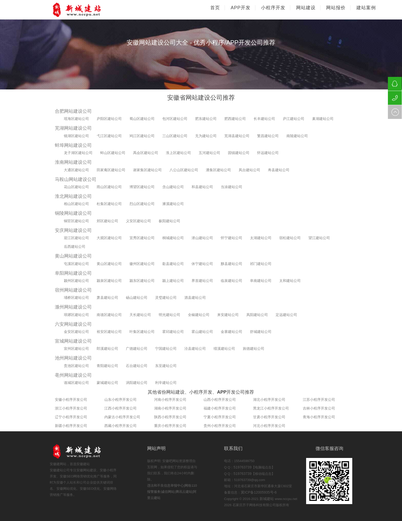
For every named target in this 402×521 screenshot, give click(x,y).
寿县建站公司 (278, 170)
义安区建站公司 (138, 221)
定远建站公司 (286, 315)
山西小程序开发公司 (220, 399)
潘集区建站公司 (218, 170)
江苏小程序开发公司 (319, 399)
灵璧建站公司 (166, 297)
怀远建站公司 (268, 153)
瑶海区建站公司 (76, 119)
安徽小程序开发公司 (71, 399)
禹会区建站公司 (145, 153)
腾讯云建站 (184, 492)
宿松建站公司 (290, 238)
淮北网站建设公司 (73, 196)
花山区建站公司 (76, 187)
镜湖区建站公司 (76, 136)
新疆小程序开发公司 (71, 426)
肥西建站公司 (235, 119)
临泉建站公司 (231, 281)
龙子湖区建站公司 (78, 153)
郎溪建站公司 (107, 348)
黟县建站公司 (231, 264)
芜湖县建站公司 (236, 136)
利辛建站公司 (166, 383)
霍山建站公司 (202, 332)
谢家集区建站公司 (147, 170)
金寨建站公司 (231, 332)
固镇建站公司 (238, 153)
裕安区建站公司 (109, 332)
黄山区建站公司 (109, 264)
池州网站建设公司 (73, 358)
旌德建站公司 (253, 348)
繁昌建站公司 (268, 136)
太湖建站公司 (261, 238)
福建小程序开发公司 (220, 408)
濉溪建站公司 (173, 204)
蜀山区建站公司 (142, 119)
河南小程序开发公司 (170, 399)
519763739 (243, 467)
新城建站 (266, 499)
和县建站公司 (202, 187)
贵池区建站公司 (76, 366)
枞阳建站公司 (169, 221)
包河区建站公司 (174, 119)
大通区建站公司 (76, 170)
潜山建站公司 (202, 238)
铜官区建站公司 (76, 221)
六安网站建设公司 (73, 324)
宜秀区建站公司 (142, 238)
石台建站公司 (136, 366)
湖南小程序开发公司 (170, 408)
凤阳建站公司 (257, 315)
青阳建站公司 (107, 366)
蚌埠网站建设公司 (73, 145)
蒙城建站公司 (107, 383)
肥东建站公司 (206, 119)
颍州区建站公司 (76, 281)
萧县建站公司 (107, 297)
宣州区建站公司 (76, 348)
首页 (215, 7)
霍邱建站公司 (173, 332)
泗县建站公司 (195, 297)
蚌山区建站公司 (112, 153)
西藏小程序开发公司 (120, 426)
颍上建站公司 (173, 281)
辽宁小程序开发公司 (71, 417)
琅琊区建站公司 (76, 315)
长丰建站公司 (264, 119)
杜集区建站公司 (109, 204)
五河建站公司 (209, 153)
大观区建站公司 (109, 238)
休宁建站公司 (202, 264)
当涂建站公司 (231, 187)
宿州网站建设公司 (73, 290)
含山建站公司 (173, 187)
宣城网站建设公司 (73, 341)
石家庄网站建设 (86, 10)
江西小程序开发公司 (120, 408)
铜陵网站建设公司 (73, 213)
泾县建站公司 (195, 348)
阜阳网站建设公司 (73, 273)
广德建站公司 (136, 348)
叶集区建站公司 (142, 332)
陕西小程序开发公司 (170, 417)
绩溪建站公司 (224, 348)
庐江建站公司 (293, 119)
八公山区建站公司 (183, 170)
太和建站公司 (290, 281)
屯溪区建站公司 (76, 264)
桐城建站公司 (173, 238)
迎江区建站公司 (76, 238)
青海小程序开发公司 (319, 417)
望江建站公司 (319, 238)
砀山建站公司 (136, 297)
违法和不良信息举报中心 (165, 485)
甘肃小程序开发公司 (269, 417)
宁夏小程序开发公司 (220, 417)
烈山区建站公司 (142, 204)
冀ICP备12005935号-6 (259, 492)
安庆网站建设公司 (73, 230)
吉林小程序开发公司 (319, 408)
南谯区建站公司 (109, 315)
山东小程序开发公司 (120, 399)
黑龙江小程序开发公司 (271, 408)
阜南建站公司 (261, 281)
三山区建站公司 (174, 136)
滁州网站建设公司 (73, 307)
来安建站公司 (228, 315)
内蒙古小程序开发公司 (122, 417)
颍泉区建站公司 (109, 281)
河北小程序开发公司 (269, 426)
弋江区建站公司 (109, 136)
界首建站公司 (202, 281)
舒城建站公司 (261, 332)
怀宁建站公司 (231, 238)
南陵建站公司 (297, 136)
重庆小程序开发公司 (170, 426)
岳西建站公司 (74, 246)
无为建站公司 (206, 136)
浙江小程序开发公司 (71, 408)
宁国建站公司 (166, 348)
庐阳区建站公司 (109, 119)
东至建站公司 (166, 366)
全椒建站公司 (198, 315)
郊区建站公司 (107, 221)
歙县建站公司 (173, 264)
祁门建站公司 (261, 264)
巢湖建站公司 (323, 119)
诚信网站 (168, 492)
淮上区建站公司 (178, 153)
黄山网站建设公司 (73, 256)
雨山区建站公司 (109, 187)
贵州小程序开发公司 (220, 426)
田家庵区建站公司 (111, 170)
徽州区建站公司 (142, 264)
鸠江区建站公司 (142, 136)
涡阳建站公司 (136, 383)
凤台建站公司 (249, 170)
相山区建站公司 (76, 204)
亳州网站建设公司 (73, 375)
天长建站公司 (140, 315)
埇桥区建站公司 (76, 297)
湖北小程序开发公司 (269, 399)
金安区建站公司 (76, 332)
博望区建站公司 (142, 187)
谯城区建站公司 (76, 383)
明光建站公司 (169, 315)
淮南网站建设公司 (73, 162)
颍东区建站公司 (142, 281)
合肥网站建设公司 (73, 111)
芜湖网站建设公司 (73, 128)
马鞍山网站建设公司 (75, 179)
